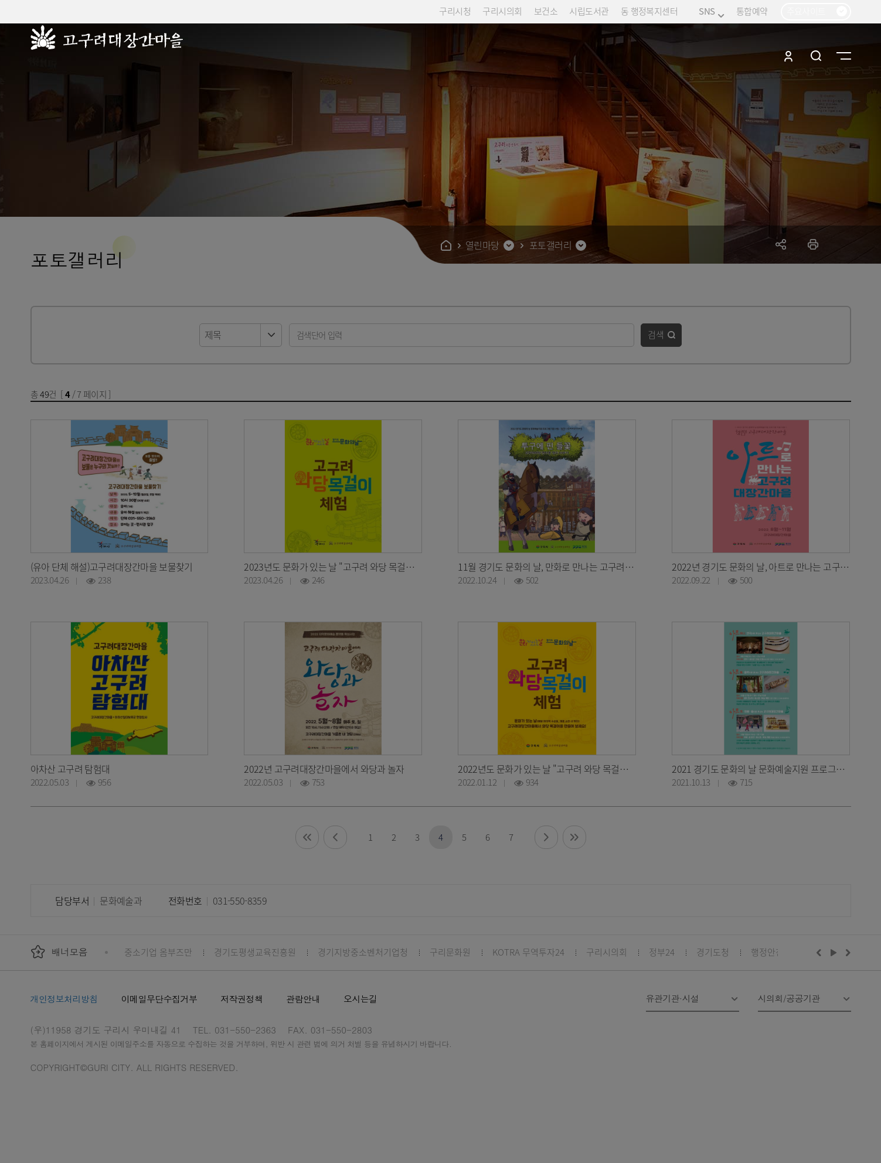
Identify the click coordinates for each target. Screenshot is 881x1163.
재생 (834, 952)
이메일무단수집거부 (159, 999)
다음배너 (846, 952)
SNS (711, 11)
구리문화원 (450, 952)
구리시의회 (502, 11)
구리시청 (455, 11)
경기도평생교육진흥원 (255, 952)
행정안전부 (771, 952)
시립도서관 (588, 11)
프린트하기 (813, 244)
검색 (656, 334)
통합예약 (752, 11)
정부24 (662, 952)
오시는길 (360, 999)
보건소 (545, 11)
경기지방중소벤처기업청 (363, 952)
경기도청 (712, 952)
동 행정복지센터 (649, 11)
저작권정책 (241, 999)
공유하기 (781, 244)
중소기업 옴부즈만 (158, 952)
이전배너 (821, 952)
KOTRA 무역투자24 (528, 952)
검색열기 (816, 55)
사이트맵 (843, 55)
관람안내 (303, 999)
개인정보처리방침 (64, 999)
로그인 (788, 55)
